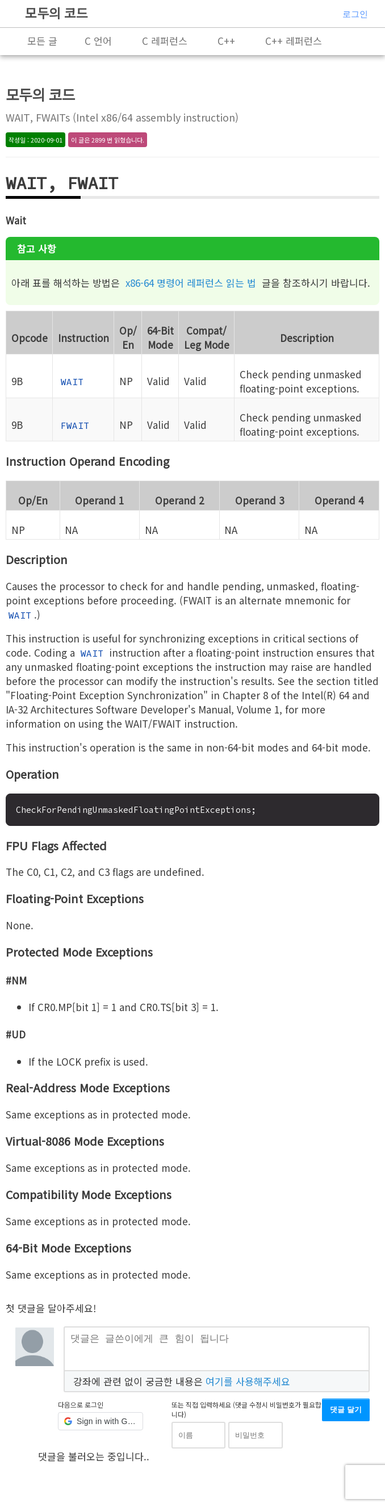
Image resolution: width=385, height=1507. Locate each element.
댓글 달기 (346, 1414)
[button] (100, 1426)
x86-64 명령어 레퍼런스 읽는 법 (190, 282)
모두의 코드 (56, 12)
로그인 (355, 14)
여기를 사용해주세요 (248, 1385)
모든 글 (42, 41)
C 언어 (98, 41)
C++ (226, 41)
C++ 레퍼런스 (293, 41)
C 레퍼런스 (164, 41)
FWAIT (75, 425)
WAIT (72, 381)
